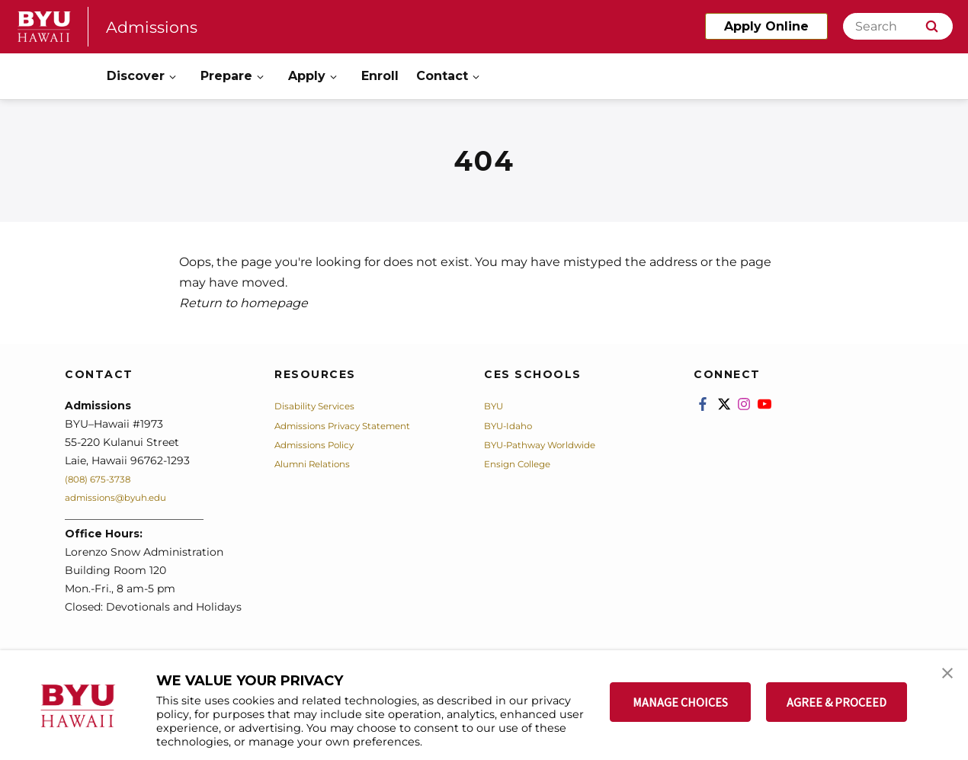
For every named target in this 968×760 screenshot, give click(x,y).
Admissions (158, 26)
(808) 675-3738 (104, 479)
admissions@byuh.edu (124, 497)
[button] (943, 677)
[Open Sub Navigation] (173, 76)
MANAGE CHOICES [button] (680, 702)
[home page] (44, 26)
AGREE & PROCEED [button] (836, 702)
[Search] (898, 26)
